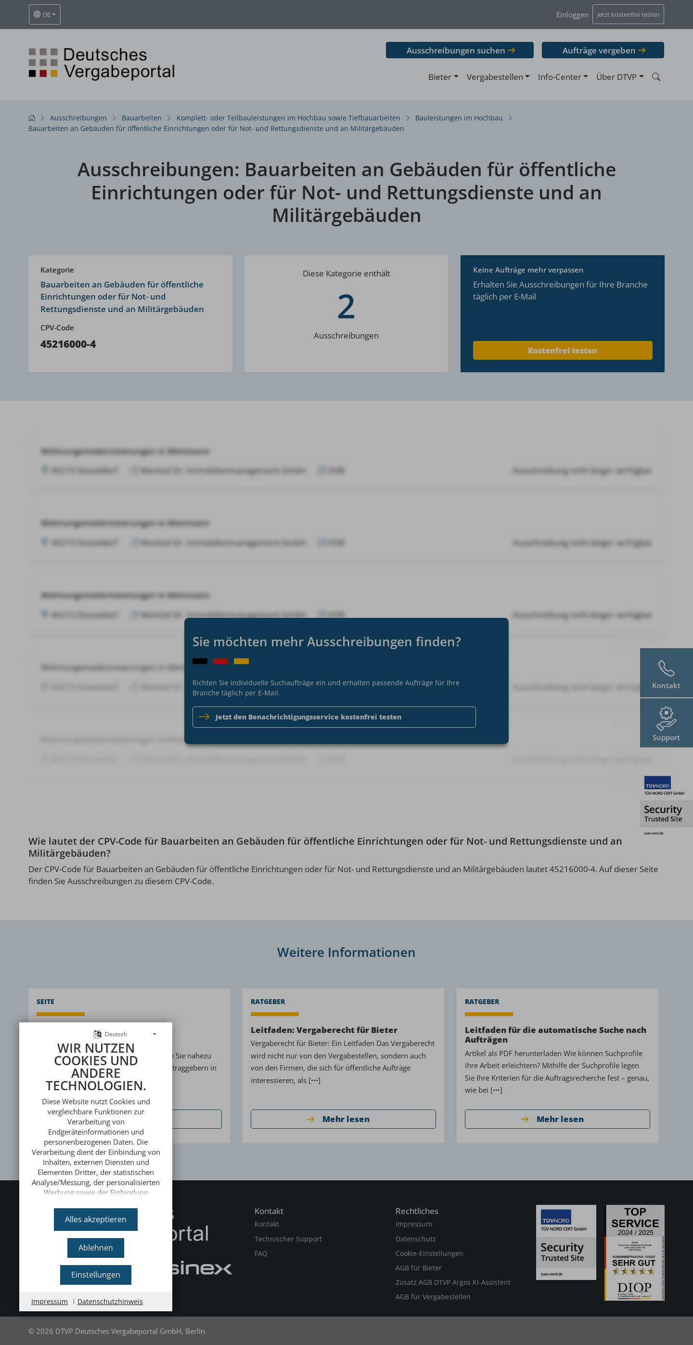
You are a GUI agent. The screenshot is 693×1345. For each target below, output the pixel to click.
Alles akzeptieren (96, 1219)
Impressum (49, 1301)
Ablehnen (95, 1247)
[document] (95, 1121)
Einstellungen (95, 1274)
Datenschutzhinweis (110, 1301)
